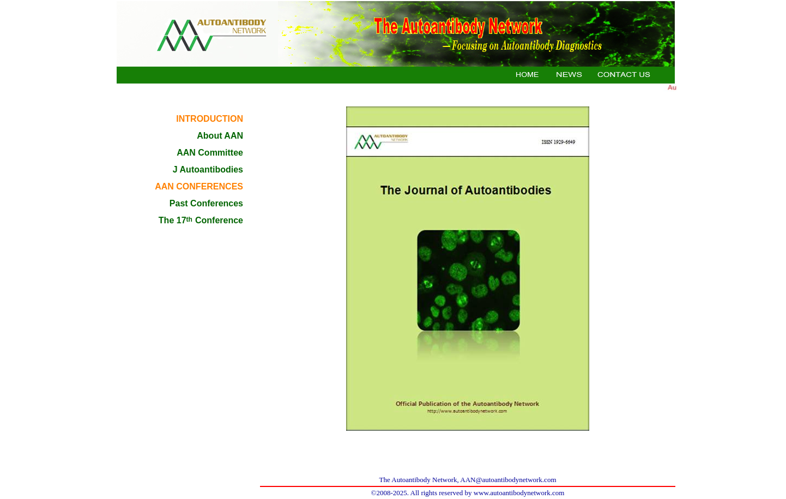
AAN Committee (210, 152)
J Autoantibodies (208, 169)
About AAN (220, 135)
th (189, 219)
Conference (218, 220)
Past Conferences (206, 203)
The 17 (172, 220)
